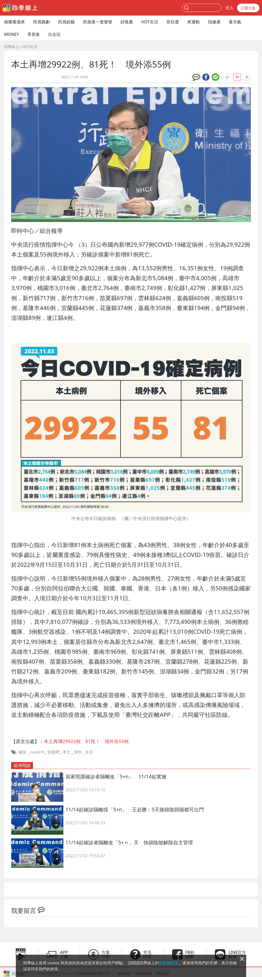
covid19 (37, 751)
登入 (229, 8)
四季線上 (11, 46)
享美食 (33, 34)
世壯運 (172, 22)
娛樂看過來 (14, 22)
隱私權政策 (168, 962)
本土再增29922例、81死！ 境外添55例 (86, 741)
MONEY (11, 34)
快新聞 (53, 751)
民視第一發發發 (97, 22)
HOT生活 (149, 22)
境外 (78, 751)
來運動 (193, 22)
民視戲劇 (41, 22)
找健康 (214, 22)
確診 (22, 751)
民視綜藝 (66, 22)
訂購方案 (248, 7)
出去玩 (54, 34)
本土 (66, 751)
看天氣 (235, 22)
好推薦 (126, 22)
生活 (89, 751)
